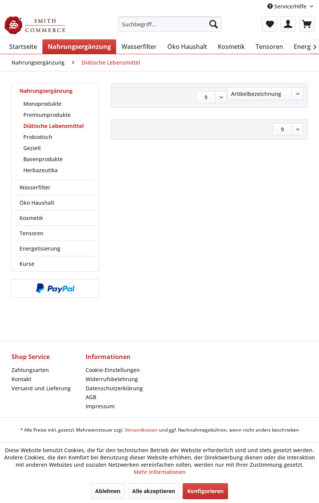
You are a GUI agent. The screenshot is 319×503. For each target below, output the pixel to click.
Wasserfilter (34, 187)
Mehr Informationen (160, 472)
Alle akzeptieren (153, 491)
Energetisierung (39, 248)
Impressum (100, 406)
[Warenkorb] (306, 24)
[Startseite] (23, 46)
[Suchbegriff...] (170, 24)
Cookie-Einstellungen (113, 370)
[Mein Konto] (288, 24)
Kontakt (21, 379)
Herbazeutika (40, 170)
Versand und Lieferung (41, 388)
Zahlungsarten (30, 370)
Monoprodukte (42, 103)
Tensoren (31, 233)
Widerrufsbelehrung (112, 379)
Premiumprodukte (47, 114)
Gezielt (32, 148)
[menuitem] (170, 24)
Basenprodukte (43, 159)
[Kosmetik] (231, 46)
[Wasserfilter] (139, 46)
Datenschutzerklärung (114, 388)
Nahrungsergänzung (46, 90)
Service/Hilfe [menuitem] (287, 6)
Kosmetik (31, 218)
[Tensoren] (269, 46)
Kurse (26, 263)
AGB (91, 397)
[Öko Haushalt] (187, 46)
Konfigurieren (205, 491)
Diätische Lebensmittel (53, 125)
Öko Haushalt (36, 202)
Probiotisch (37, 137)
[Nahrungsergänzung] (79, 46)
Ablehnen (107, 491)
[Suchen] (214, 24)
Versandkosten (141, 430)
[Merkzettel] (269, 24)
